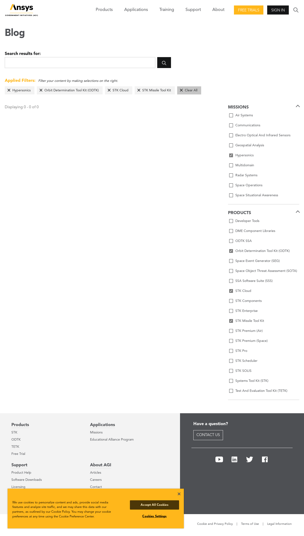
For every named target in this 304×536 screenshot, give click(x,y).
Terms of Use (250, 524)
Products (20, 425)
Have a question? (210, 424)
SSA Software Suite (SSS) (254, 281)
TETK (15, 446)
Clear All (191, 90)
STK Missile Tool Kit (156, 90)
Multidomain (244, 165)
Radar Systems (246, 175)
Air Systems (244, 115)
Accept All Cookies (154, 504)
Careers (96, 480)
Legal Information (279, 524)
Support (19, 465)
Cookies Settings (154, 516)
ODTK (16, 439)
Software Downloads (26, 480)
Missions (96, 432)
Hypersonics (21, 90)
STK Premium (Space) (251, 341)
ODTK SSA (243, 241)
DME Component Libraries (255, 231)
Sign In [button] (278, 10)
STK (14, 432)
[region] (96, 508)
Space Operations (248, 185)
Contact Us (208, 435)
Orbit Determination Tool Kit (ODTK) (71, 90)
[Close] (179, 493)
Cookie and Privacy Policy (215, 524)
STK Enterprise (246, 311)
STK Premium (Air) (249, 331)
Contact (96, 487)
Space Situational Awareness (256, 195)
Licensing (18, 487)
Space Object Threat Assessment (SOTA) (266, 271)
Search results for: (23, 54)
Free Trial (18, 454)
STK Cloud (120, 90)
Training (166, 10)
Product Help (21, 472)
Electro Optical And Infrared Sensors (262, 135)
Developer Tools (247, 221)
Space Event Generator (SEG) (257, 261)
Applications (136, 10)
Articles (95, 472)
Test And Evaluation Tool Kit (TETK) (261, 391)
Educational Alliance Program (112, 439)
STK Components (248, 301)
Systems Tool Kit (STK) (251, 381)
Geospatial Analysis (249, 145)
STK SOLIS (243, 371)
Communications (247, 125)
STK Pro (241, 351)
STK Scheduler (246, 361)
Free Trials (248, 10)
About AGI (100, 465)
